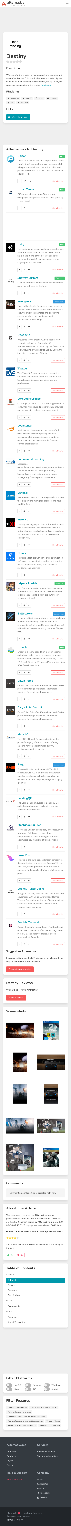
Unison (21, 156)
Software (11, 1451)
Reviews (12, 1285)
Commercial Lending (30, 459)
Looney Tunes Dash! (30, 889)
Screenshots (14, 1306)
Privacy (19, 1519)
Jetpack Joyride (27, 583)
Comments (13, 1317)
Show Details (57, 181)
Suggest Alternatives (47, 1456)
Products (11, 1456)
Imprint (40, 1488)
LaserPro (23, 855)
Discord (10, 1465)
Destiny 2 (23, 335)
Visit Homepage (20, 117)
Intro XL (22, 519)
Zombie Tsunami (28, 922)
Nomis (21, 553)
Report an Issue (14, 1479)
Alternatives (14, 1280)
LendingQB (24, 798)
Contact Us (42, 1483)
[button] (67, 3)
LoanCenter (25, 426)
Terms (10, 1519)
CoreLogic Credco (29, 399)
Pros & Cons (14, 1295)
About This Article (17, 1322)
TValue (22, 368)
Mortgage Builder (29, 825)
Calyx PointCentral (29, 707)
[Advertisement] (35, 21)
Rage (20, 764)
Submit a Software (46, 1451)
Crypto (10, 1460)
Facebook (43, 1492)
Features (12, 1290)
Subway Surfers (27, 278)
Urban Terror (25, 189)
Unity (20, 244)
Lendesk (22, 493)
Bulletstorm (25, 613)
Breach (22, 647)
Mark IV (22, 734)
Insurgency (24, 301)
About (40, 1479)
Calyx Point (25, 681)
